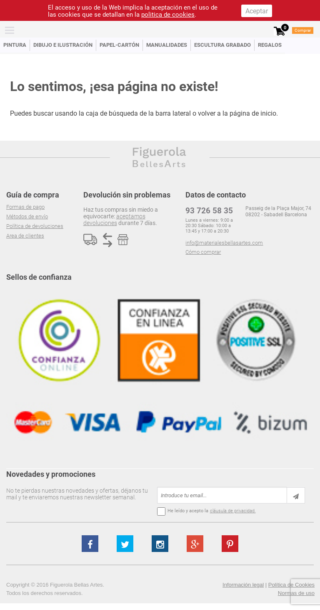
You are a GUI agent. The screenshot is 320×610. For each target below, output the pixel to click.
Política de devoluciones (34, 226)
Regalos (270, 45)
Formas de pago (25, 207)
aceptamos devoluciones (114, 219)
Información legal (243, 585)
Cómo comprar (203, 252)
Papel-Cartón (119, 45)
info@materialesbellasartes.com (224, 243)
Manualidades (166, 45)
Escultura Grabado (222, 45)
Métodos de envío (27, 216)
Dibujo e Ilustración (62, 45)
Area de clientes (25, 236)
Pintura (14, 45)
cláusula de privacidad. (233, 511)
